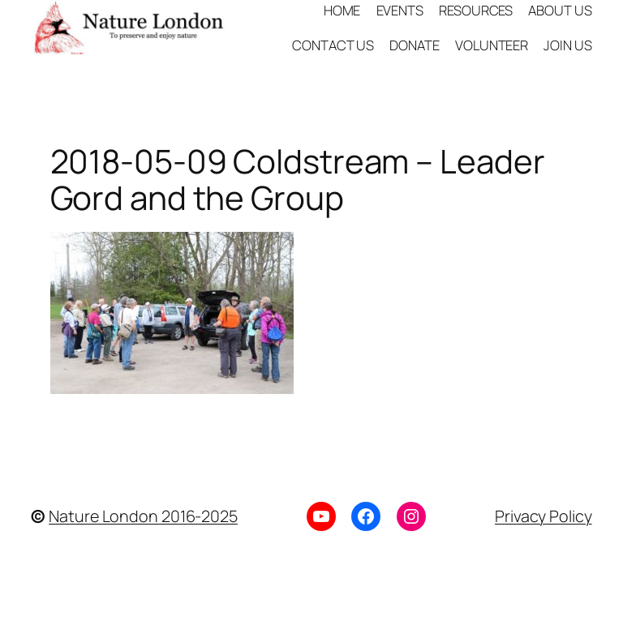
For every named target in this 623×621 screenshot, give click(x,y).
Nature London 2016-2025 (143, 516)
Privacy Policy (543, 516)
